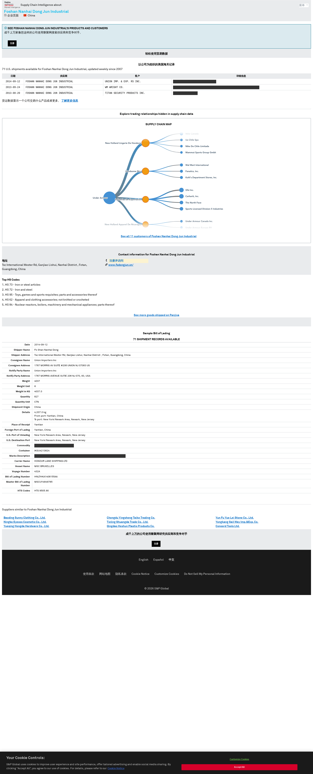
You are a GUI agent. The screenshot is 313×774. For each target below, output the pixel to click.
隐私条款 (121, 574)
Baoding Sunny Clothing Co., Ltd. (25, 517)
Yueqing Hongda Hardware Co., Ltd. (26, 526)
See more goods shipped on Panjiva (156, 315)
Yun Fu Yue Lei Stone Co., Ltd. (235, 517)
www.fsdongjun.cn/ (120, 265)
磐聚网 (12, 5)
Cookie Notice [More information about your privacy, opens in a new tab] (116, 772)
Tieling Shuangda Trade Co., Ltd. (127, 522)
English (143, 559)
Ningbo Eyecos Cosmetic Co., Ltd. (25, 522)
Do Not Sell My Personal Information (207, 574)
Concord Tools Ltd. (228, 526)
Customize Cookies (167, 574)
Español (158, 559)
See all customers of (158, 236)
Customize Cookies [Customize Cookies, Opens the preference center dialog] (239, 763)
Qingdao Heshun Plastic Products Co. (131, 526)
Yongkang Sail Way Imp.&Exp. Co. (237, 522)
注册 (12, 43)
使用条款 (88, 574)
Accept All (239, 771)
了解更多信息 (69, 100)
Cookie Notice (141, 574)
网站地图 (104, 574)
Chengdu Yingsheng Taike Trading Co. (131, 517)
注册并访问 (116, 260)
